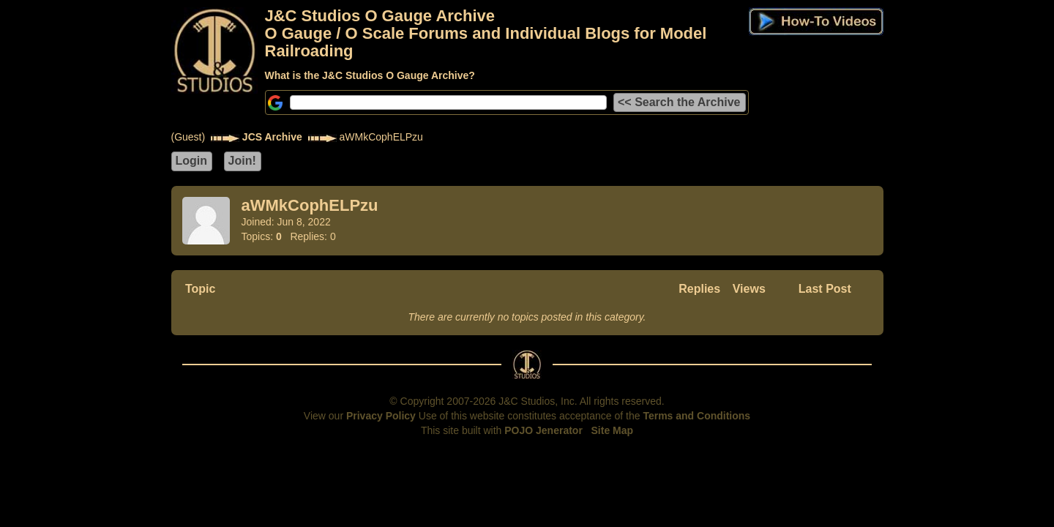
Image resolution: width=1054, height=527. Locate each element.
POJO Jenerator (543, 430)
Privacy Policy (381, 416)
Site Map (612, 430)
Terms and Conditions (696, 416)
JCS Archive (272, 137)
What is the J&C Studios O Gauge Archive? (370, 75)
